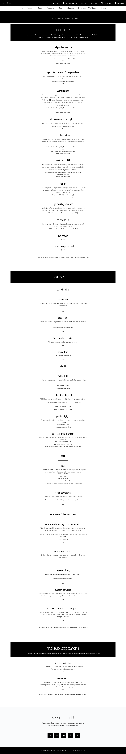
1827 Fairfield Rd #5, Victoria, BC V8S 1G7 (80, 3)
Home (20, 8)
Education (70, 8)
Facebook (119, 3)
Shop (103, 8)
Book (39, 8)
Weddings (50, 8)
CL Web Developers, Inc (77, 750)
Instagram (106, 3)
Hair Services (59, 19)
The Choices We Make (86, 8)
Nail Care (50, 19)
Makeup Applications (71, 19)
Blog (60, 8)
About (29, 8)
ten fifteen (7, 3)
